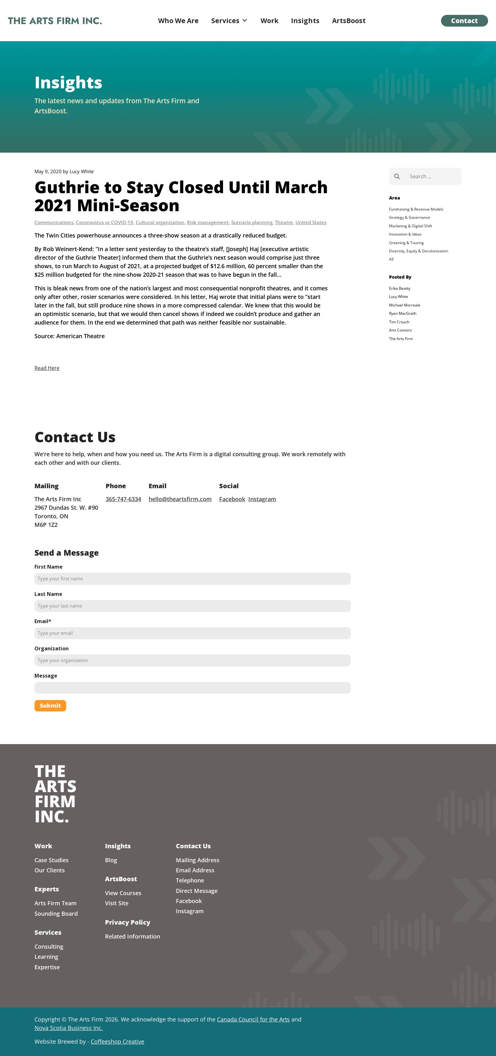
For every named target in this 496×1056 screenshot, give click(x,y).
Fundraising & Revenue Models (416, 209)
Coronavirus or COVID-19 (104, 222)
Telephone (190, 880)
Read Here (46, 367)
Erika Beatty (399, 288)
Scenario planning (251, 222)
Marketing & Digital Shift (410, 226)
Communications (53, 222)
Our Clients (49, 870)
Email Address (195, 870)
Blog (111, 860)
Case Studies (51, 860)
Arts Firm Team (55, 903)
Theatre (284, 222)
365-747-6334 (123, 515)
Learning (46, 956)
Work (269, 20)
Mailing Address (198, 860)
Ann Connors (400, 330)
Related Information (132, 936)
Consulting (48, 946)
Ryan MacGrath (402, 313)
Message (45, 692)
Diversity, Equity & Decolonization (418, 251)
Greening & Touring (406, 242)
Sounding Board (56, 913)
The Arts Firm (401, 338)
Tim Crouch (399, 322)
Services (229, 20)
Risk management (208, 222)
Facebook (232, 515)
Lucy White (398, 296)
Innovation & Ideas (405, 234)
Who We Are (178, 20)
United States (310, 222)
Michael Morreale (404, 305)
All (391, 259)
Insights (305, 20)
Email (42, 638)
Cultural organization (160, 222)
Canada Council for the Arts (253, 1019)
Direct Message (197, 891)
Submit (50, 722)
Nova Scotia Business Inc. (68, 1028)
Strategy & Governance (409, 217)
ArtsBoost (349, 20)
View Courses (123, 893)
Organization (51, 665)
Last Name (48, 610)
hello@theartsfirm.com (180, 515)
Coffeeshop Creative (117, 1041)
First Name (48, 583)
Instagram (262, 515)
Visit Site (116, 903)
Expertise (47, 967)
